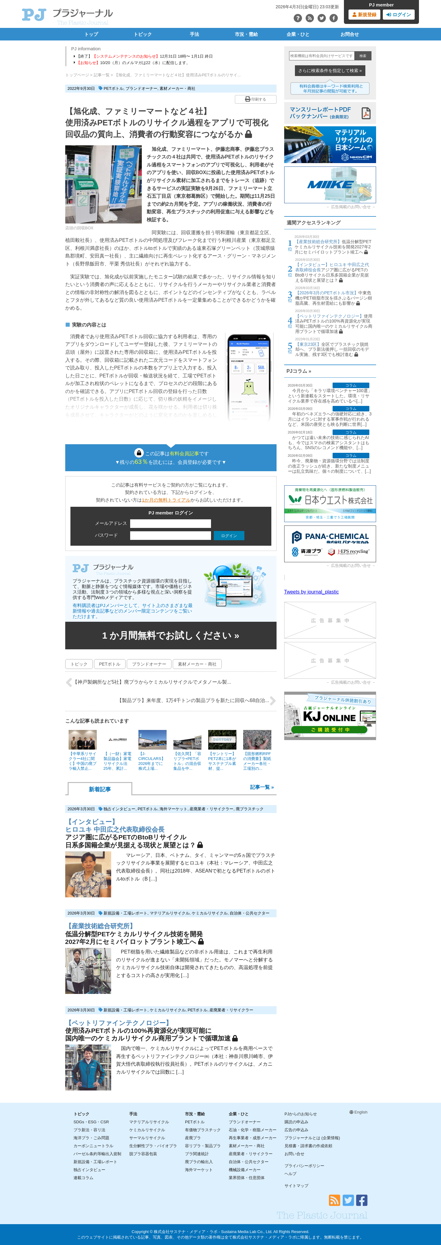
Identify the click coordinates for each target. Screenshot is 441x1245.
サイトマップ (296, 1185)
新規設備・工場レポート (125, 913)
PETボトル (113, 88)
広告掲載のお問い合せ (351, 207)
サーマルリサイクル (147, 1138)
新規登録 (364, 14)
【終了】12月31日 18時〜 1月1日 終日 (143, 56)
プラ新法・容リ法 (89, 1130)
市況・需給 (246, 34)
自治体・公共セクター (250, 913)
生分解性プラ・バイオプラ (153, 1146)
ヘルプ (290, 1173)
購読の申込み (296, 1122)
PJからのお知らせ (301, 1114)
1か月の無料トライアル (166, 499)
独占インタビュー (119, 809)
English (358, 1112)
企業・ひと (298, 34)
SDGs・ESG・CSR (91, 1122)
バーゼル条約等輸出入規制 (97, 1153)
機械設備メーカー (245, 1169)
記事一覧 (102, 75)
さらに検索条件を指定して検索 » (330, 70)
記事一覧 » (262, 787)
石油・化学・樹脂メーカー (253, 1130)
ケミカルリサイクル (210, 913)
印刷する (255, 99)
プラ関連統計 (197, 1153)
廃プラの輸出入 (199, 1161)
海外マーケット (173, 809)
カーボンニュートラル (93, 1146)
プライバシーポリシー (304, 1165)
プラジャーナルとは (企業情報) (312, 1138)
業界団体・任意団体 (247, 1177)
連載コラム (83, 1177)
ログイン (398, 14)
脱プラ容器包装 (143, 1153)
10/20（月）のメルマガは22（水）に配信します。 (132, 62)
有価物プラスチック (203, 1130)
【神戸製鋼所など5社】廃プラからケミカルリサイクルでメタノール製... (148, 682)
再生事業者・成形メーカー (253, 1138)
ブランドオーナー (141, 88)
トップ (91, 34)
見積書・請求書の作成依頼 (308, 1146)
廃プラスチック (250, 809)
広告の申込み (296, 1130)
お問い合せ (294, 1153)
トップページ (77, 75)
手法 (194, 34)
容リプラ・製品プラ (203, 1146)
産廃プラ (193, 1138)
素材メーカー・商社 (177, 88)
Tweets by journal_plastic (311, 591)
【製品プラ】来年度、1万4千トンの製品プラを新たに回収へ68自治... (197, 700)
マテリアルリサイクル (170, 913)
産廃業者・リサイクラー (211, 809)
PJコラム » (299, 371)
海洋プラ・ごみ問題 (91, 1138)
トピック (143, 34)
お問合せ (350, 34)
